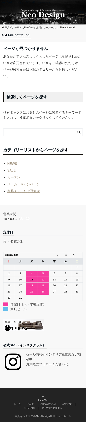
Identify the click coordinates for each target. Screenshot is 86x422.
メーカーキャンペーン (23, 184)
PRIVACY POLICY (52, 408)
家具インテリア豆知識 (23, 191)
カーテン (13, 177)
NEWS (12, 163)
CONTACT (29, 408)
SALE (11, 170)
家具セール (18, 309)
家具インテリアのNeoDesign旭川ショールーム (43, 416)
